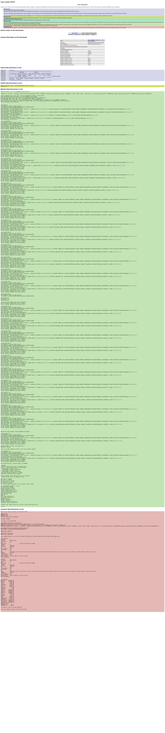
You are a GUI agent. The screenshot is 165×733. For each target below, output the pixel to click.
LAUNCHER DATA (8, 26)
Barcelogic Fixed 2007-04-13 (74, 34)
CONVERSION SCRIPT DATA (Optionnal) (13, 19)
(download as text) (15, 67)
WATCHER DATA (7, 21)
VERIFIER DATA (7, 16)
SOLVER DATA (7, 9)
